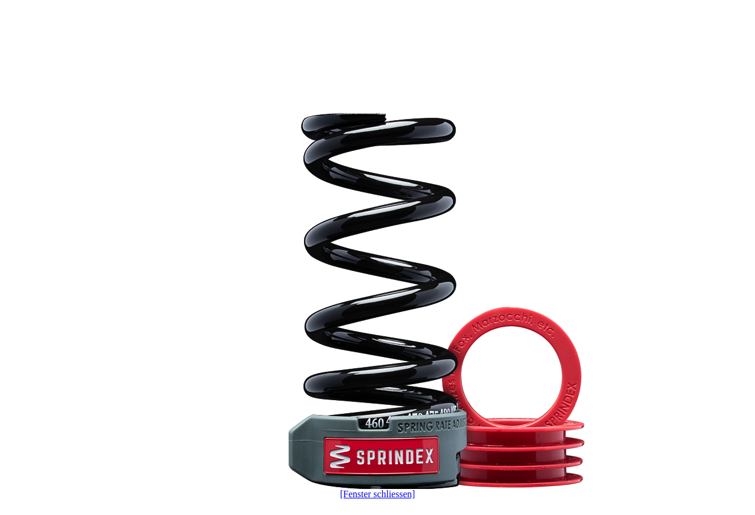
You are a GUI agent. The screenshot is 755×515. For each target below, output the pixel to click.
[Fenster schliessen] (377, 494)
